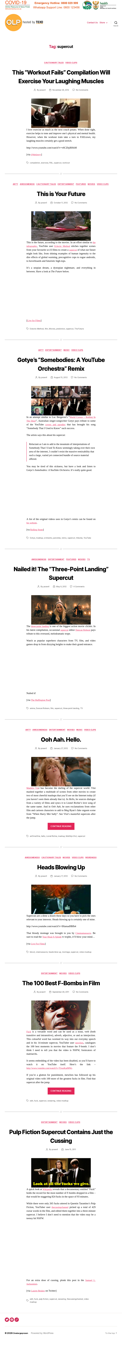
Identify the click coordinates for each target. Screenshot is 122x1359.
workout (67, 172)
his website (32, 532)
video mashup (86, 966)
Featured (82, 194)
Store (102, 22)
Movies (93, 194)
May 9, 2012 (61, 597)
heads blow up (55, 966)
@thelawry (36, 163)
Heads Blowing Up (61, 877)
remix (64, 548)
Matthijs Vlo (33, 798)
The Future (80, 338)
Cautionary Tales (54, 63)
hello (43, 846)
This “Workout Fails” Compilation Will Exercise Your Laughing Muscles (61, 81)
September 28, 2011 (61, 1007)
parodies (57, 548)
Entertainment (66, 194)
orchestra (48, 548)
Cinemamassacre (82, 944)
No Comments (82, 99)
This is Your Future (61, 202)
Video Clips (72, 63)
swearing (52, 1116)
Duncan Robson (87, 640)
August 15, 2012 (61, 387)
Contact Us (92, 22)
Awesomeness (25, 194)
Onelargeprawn (21, 1352)
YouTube (88, 548)
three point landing (72, 718)
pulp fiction (44, 1318)
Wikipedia (51, 1204)
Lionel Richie (52, 846)
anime (32, 718)
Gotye (32, 548)
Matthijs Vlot (71, 846)
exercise (45, 172)
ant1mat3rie (35, 846)
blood (32, 966)
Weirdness (93, 868)
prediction (61, 338)
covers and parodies (55, 434)
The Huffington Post (41, 710)
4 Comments (79, 597)
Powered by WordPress (43, 1352)
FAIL (51, 172)
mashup (39, 548)
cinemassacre (42, 966)
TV (90, 569)
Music (67, 360)
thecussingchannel (60, 1226)
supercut (58, 172)
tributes (80, 548)
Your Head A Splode (56, 948)
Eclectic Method (62, 255)
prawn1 (42, 99)
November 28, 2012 (60, 99)
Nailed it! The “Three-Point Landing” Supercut (61, 583)
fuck (36, 1116)
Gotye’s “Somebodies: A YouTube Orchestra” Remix (61, 373)
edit (31, 1116)
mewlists (79, 1057)
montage (67, 966)
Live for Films (34, 330)
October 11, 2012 (60, 212)
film (46, 338)
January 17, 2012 (60, 887)
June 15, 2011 (70, 1165)
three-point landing (40, 636)
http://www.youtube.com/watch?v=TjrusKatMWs (51, 1083)
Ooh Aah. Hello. (61, 749)
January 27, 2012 (60, 759)
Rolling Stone (37, 539)
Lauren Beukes (38, 1310)
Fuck (28, 1046)
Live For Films (38, 958)
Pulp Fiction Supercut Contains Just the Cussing (61, 1151)
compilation (35, 172)
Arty (13, 194)
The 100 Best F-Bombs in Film (61, 997)
